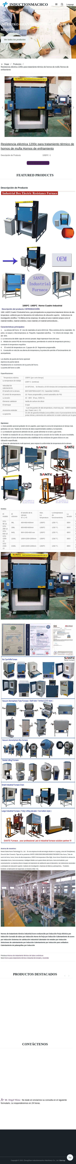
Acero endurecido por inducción (44, 934)
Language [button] (70, 4)
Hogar (6, 64)
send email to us (38, 163)
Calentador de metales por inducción (52, 939)
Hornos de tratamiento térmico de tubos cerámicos (25, 955)
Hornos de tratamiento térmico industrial (16, 934)
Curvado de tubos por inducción (21, 936)
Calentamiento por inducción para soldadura (51, 942)
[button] (56, 4)
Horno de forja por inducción (45, 936)
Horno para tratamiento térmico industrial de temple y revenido (26, 958)
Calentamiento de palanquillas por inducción (18, 945)
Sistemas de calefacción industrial (25, 939)
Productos (17, 64)
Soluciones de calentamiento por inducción (17, 942)
